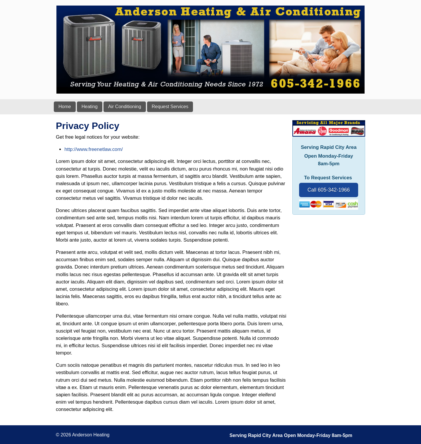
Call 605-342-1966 (329, 190)
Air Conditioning (124, 106)
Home (64, 106)
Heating (90, 106)
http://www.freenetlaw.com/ (93, 149)
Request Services (170, 106)
